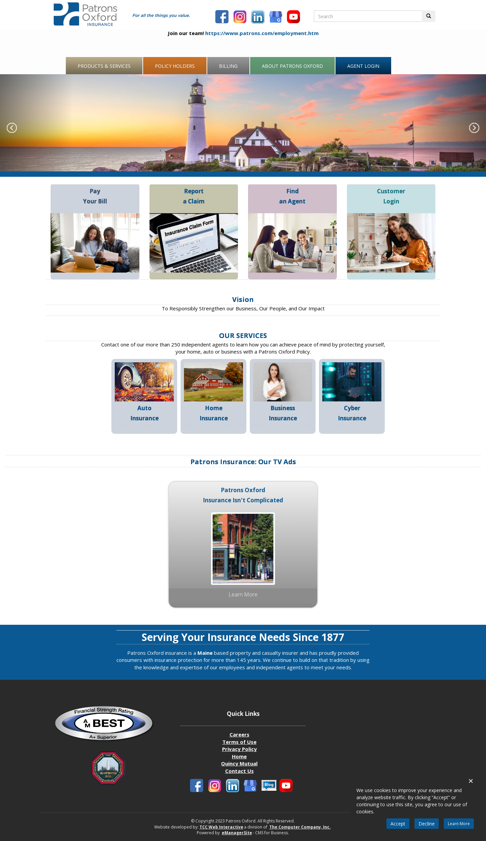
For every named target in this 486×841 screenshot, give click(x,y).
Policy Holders (175, 66)
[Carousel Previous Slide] (36, 122)
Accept (397, 823)
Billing (228, 66)
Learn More (459, 823)
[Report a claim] (194, 242)
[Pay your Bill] (95, 242)
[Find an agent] (292, 242)
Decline (426, 823)
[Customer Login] (391, 242)
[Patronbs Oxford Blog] (276, 17)
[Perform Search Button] (428, 16)
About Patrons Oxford (292, 66)
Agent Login (363, 66)
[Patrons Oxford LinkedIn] (258, 17)
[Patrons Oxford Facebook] (222, 17)
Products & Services (104, 66)
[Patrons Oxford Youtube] (294, 17)
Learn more (243, 594)
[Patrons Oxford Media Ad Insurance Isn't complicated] (243, 547)
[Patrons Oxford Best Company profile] (108, 725)
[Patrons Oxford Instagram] (240, 17)
